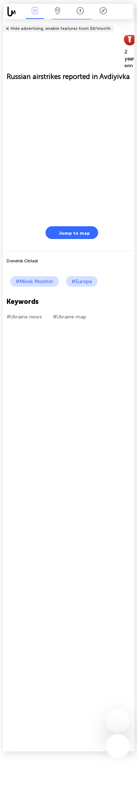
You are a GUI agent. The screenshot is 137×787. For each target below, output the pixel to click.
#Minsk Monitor (34, 281)
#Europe (82, 281)
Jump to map (70, 232)
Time (80, 11)
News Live (34, 11)
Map (57, 11)
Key (103, 11)
